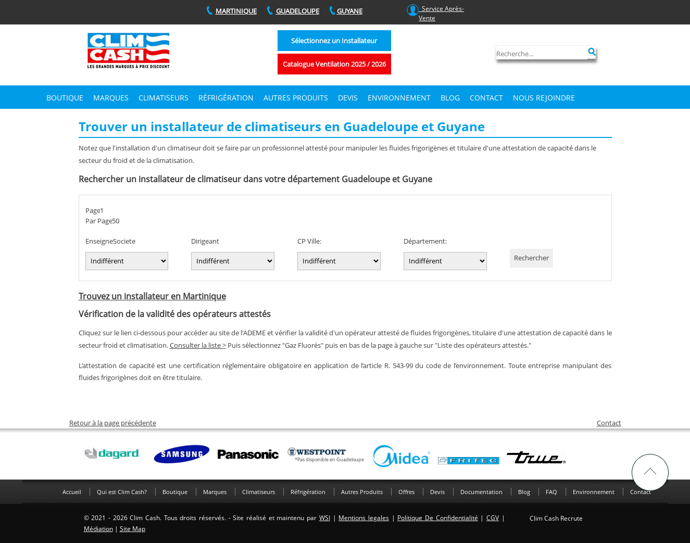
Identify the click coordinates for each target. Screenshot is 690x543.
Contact (486, 98)
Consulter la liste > (198, 345)
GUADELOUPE (297, 11)
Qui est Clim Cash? (122, 492)
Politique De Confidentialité (437, 517)
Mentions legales (363, 517)
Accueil (71, 492)
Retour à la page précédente (112, 422)
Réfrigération (226, 98)
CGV (492, 517)
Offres (406, 492)
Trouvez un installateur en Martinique (152, 296)
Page (93, 210)
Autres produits (296, 98)
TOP (650, 472)
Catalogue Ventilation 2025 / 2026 (334, 64)
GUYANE (349, 11)
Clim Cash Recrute (556, 518)
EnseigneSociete (110, 241)
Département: (425, 241)
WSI (324, 517)
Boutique (64, 98)
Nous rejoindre (544, 98)
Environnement (399, 98)
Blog (450, 98)
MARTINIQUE (236, 11)
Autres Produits (362, 492)
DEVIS (348, 98)
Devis (437, 492)
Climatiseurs (164, 98)
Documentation (481, 492)
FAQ (551, 492)
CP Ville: (309, 241)
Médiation (98, 528)
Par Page (98, 220)
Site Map (132, 528)
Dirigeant (205, 241)
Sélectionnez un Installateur (334, 40)
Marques (111, 98)
